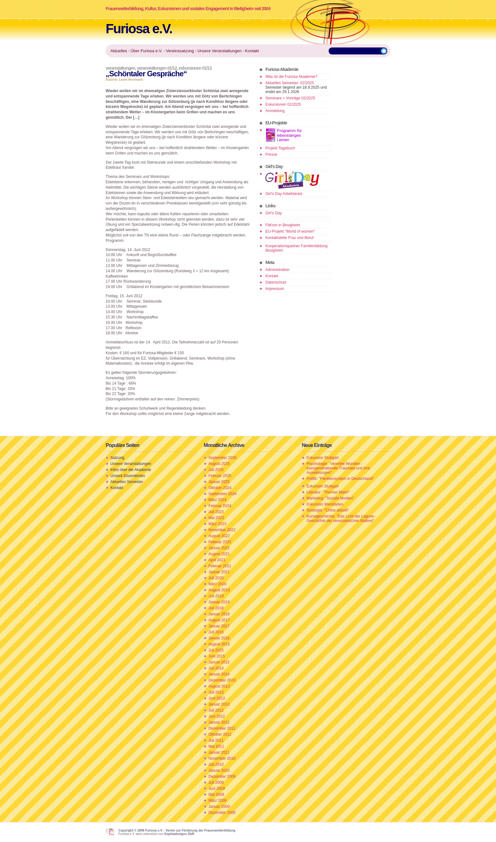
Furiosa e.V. (139, 28)
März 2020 (217, 584)
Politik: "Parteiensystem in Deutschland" (340, 478)
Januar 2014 (219, 674)
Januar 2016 (219, 638)
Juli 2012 (216, 710)
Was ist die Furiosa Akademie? (291, 76)
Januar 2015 (219, 662)
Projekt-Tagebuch (280, 148)
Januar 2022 (219, 548)
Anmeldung (275, 111)
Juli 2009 (216, 782)
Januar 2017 (219, 626)
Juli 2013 (216, 692)
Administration (277, 269)
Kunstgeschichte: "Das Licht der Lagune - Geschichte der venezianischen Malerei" (341, 518)
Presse (271, 154)
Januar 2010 (219, 770)
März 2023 (217, 524)
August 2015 (219, 644)
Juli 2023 (216, 512)
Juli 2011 (216, 740)
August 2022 (219, 536)
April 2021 (217, 560)
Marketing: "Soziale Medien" (330, 498)
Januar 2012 (219, 722)
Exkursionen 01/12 (195, 68)
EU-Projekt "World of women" (290, 231)
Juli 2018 (216, 608)
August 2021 (219, 554)
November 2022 (221, 530)
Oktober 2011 (220, 734)
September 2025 (222, 458)
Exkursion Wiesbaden (325, 504)
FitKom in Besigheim (282, 225)
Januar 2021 (219, 572)
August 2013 (219, 686)
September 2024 (222, 494)
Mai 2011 (216, 746)
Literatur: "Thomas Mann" (328, 492)
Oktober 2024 (220, 488)
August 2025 (219, 464)
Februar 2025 (219, 476)
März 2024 (217, 500)
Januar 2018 (219, 614)
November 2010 (221, 758)
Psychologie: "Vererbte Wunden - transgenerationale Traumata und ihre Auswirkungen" (338, 468)
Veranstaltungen (120, 68)
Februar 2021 (219, 566)
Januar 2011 (219, 752)
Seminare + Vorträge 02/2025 (290, 98)
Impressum (274, 288)
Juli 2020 (216, 578)
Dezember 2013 (221, 680)
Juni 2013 (216, 698)
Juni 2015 (216, 656)
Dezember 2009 (221, 776)
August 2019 (219, 590)
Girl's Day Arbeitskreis (283, 194)
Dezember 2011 (221, 728)
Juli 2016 (216, 632)
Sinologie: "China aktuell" (328, 510)
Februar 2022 (219, 542)
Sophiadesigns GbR (179, 834)
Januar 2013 (219, 704)
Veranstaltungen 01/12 (157, 68)
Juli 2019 (216, 596)
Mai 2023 (216, 518)
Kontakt (271, 276)
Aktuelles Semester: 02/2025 (289, 83)
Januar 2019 (219, 602)
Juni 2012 (216, 716)
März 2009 (217, 800)
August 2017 (219, 620)
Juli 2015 (216, 650)
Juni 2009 (216, 788)
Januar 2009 (219, 806)
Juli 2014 (216, 668)
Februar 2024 (219, 506)
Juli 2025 (216, 470)
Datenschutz (276, 282)
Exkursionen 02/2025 (283, 104)
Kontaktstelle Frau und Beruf (289, 238)
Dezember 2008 (221, 812)
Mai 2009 (216, 794)
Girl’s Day (273, 213)
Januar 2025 (219, 482)
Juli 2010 (216, 764)
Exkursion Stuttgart (322, 458)
